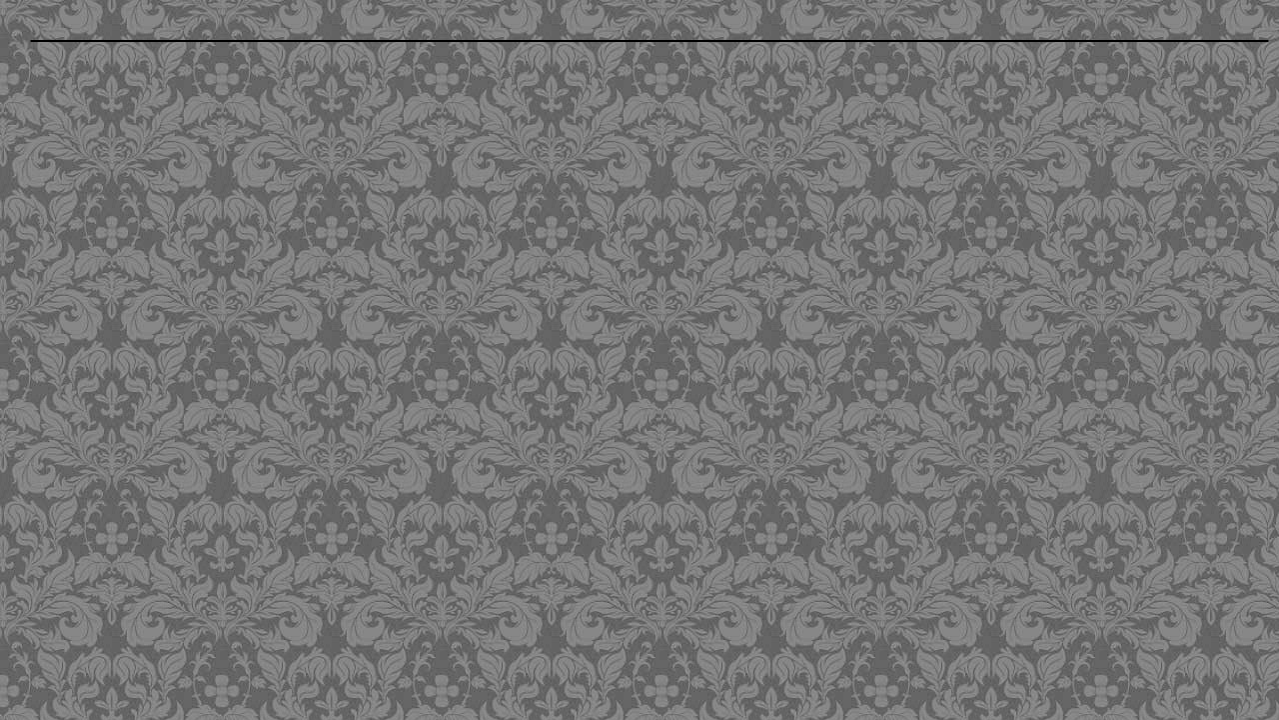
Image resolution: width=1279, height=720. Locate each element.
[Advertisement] (520, 193)
